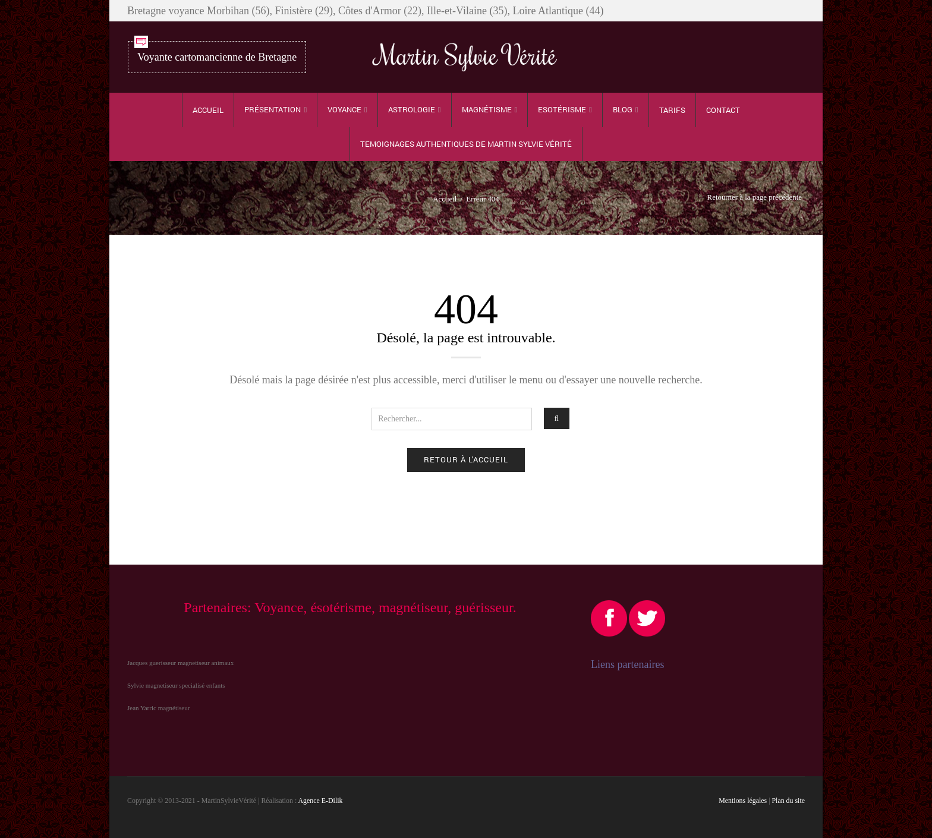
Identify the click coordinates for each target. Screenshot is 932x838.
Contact (723, 110)
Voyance (344, 109)
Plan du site (788, 800)
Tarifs (672, 110)
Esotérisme (562, 109)
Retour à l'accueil (466, 459)
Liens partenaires (627, 664)
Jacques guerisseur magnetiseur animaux (180, 662)
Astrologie (411, 109)
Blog (622, 109)
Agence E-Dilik (320, 800)
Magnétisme (487, 109)
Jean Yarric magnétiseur (158, 707)
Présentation (272, 109)
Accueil (208, 110)
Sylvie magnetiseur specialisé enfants (176, 685)
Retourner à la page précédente (754, 197)
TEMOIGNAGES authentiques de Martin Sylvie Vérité (466, 144)
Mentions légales (743, 800)
